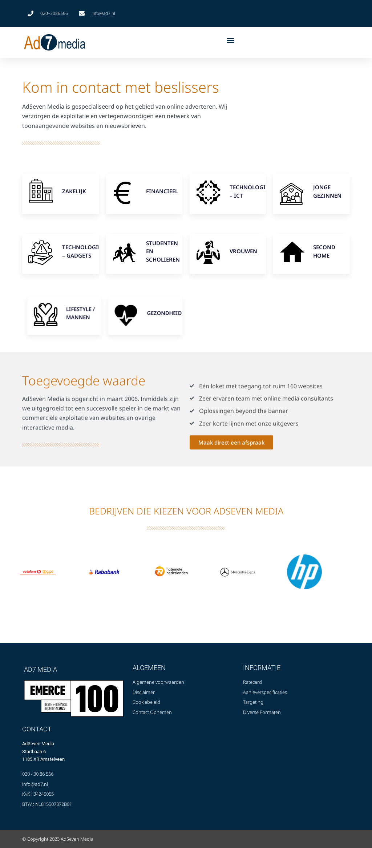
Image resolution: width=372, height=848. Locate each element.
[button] (230, 40)
